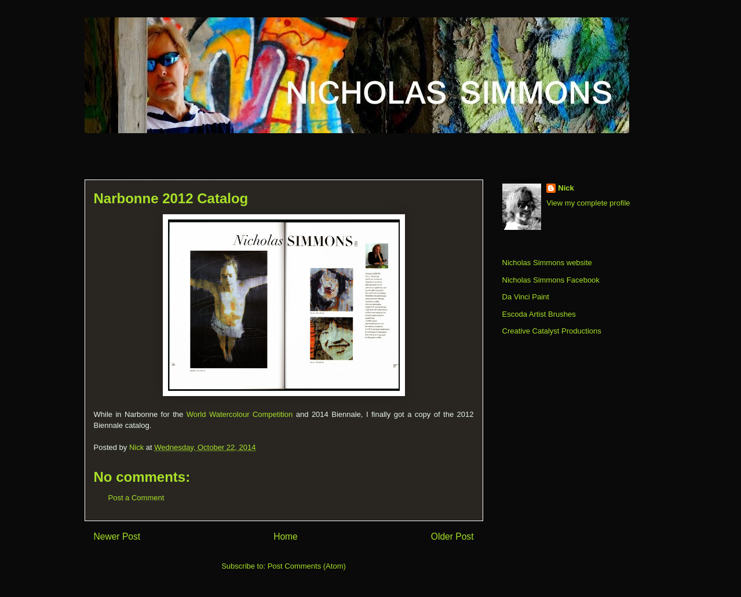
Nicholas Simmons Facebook (551, 280)
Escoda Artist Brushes (539, 314)
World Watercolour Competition (240, 414)
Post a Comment (136, 497)
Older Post (452, 536)
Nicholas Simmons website (547, 262)
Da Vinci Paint (525, 296)
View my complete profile (588, 203)
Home (285, 536)
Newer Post (117, 536)
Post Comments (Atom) (307, 566)
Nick (566, 188)
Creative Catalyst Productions (551, 331)
